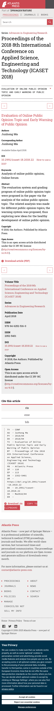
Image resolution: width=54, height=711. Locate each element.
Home (4, 620)
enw (27, 415)
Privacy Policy (15, 620)
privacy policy (8, 689)
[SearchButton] (50, 22)
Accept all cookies (27, 697)
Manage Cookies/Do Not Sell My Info (14, 606)
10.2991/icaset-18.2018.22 (17, 159)
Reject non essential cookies (27, 702)
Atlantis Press (10, 525)
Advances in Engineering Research (28, 32)
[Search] (24, 22)
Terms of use (29, 620)
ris (27, 408)
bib (27, 422)
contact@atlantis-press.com (16, 569)
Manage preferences (27, 707)
